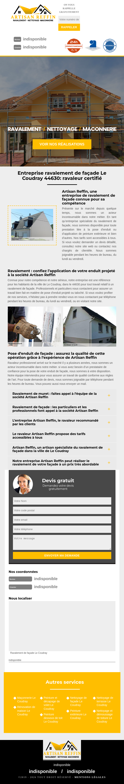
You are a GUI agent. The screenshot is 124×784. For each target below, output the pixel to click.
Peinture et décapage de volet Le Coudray (52, 703)
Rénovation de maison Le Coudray (26, 710)
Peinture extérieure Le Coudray (78, 714)
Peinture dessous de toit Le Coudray (53, 718)
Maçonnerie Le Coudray (26, 699)
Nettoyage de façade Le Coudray (78, 701)
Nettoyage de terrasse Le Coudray (105, 701)
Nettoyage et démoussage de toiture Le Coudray (105, 716)
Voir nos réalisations (62, 144)
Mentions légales (90, 777)
